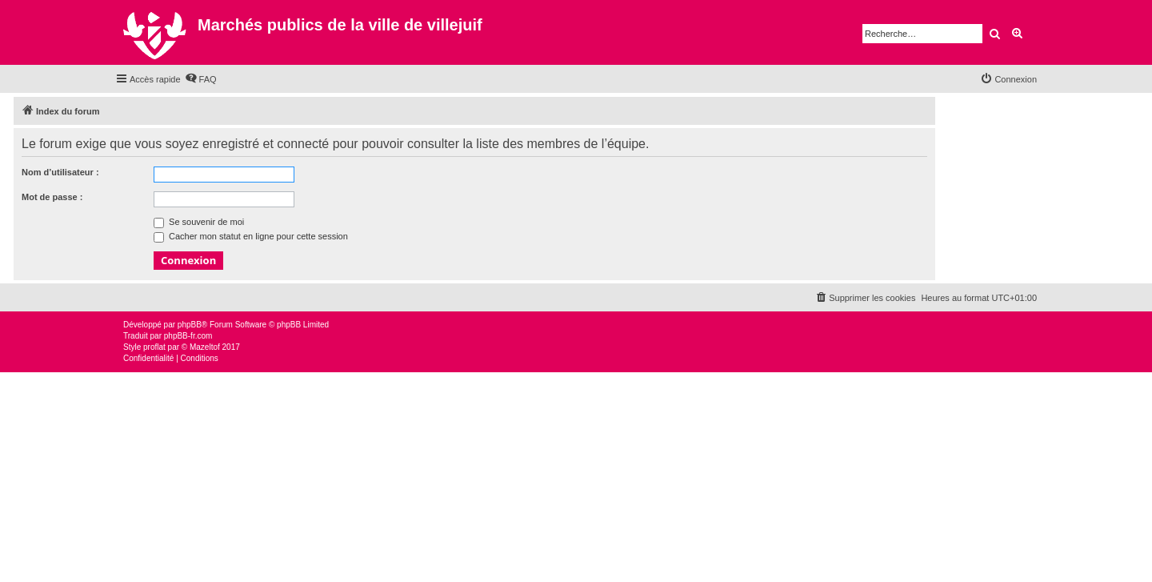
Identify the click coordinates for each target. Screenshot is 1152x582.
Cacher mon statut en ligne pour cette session (251, 236)
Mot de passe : (52, 197)
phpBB (190, 324)
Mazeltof (205, 347)
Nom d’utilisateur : (60, 172)
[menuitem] (201, 79)
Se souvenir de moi (199, 222)
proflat (154, 347)
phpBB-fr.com (188, 335)
